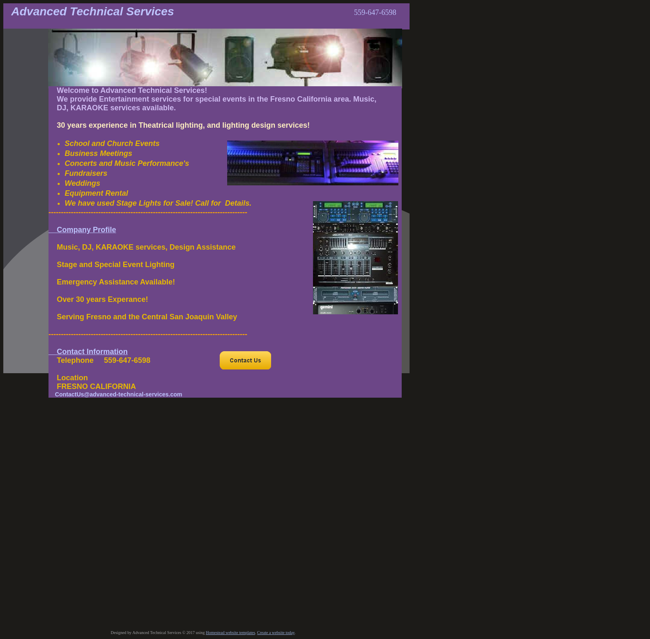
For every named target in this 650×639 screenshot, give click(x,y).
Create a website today (275, 632)
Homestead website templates (230, 632)
